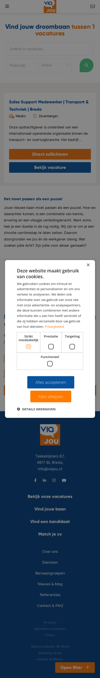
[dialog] (50, 339)
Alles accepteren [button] (50, 382)
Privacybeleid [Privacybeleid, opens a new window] (55, 326)
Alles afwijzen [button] (51, 396)
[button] (36, 409)
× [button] (88, 265)
